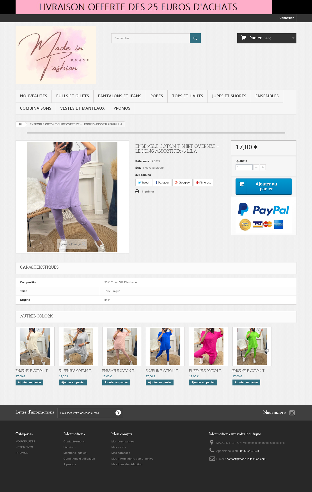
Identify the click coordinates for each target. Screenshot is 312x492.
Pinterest (203, 182)
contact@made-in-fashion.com (246, 459)
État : (139, 167)
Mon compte (121, 434)
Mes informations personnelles (132, 458)
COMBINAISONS (35, 108)
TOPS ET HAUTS (187, 95)
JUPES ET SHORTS (229, 95)
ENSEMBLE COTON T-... (33, 371)
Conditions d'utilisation (79, 458)
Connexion (287, 18)
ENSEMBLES (267, 95)
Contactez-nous (74, 441)
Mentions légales (75, 453)
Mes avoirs (118, 447)
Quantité (241, 160)
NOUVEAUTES (33, 95)
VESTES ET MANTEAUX (82, 108)
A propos (70, 464)
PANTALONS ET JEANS (119, 95)
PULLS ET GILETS (72, 95)
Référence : (143, 161)
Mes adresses (120, 453)
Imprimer (148, 191)
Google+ (182, 182)
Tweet (143, 182)
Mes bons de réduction (126, 464)
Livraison (70, 447)
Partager (162, 182)
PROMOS (121, 108)
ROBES (156, 95)
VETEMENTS (24, 447)
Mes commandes (122, 441)
